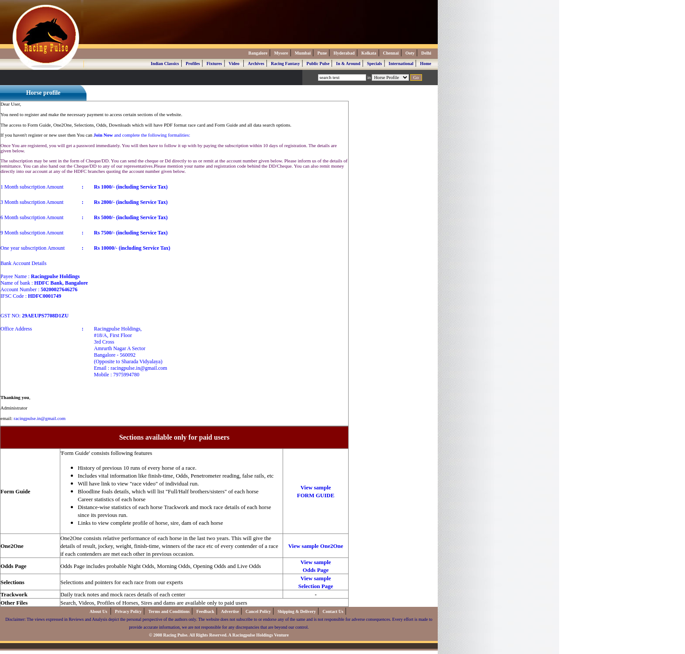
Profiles (193, 63)
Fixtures (214, 63)
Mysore (281, 53)
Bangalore (257, 53)
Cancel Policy (258, 611)
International (401, 63)
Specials (374, 63)
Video (233, 63)
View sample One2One (315, 546)
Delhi (426, 53)
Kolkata (368, 53)
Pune (322, 53)
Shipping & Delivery (296, 611)
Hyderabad (343, 53)
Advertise (230, 611)
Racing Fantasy (285, 63)
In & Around (348, 63)
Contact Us (332, 611)
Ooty (410, 53)
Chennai (391, 53)
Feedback (205, 611)
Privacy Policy (128, 611)
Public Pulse (318, 63)
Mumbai (303, 53)
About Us (99, 611)
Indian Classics (165, 63)
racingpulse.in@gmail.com (40, 418)
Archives (256, 63)
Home (425, 63)
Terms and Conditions (169, 611)
